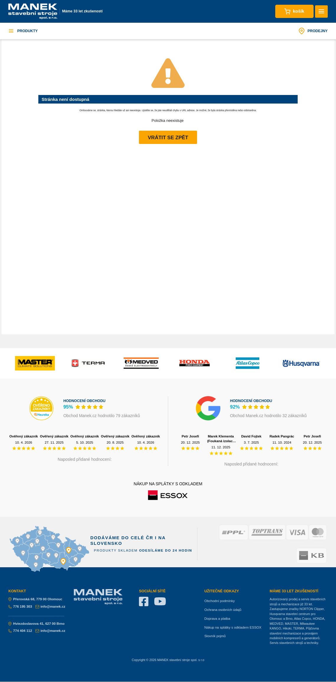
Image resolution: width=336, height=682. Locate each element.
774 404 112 (20, 630)
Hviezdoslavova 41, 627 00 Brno (36, 623)
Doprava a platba (217, 618)
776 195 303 (20, 606)
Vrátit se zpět (168, 137)
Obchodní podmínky (219, 601)
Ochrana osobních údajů (222, 609)
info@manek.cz (50, 606)
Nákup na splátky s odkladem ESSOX (232, 627)
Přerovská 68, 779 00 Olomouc (35, 599)
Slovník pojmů (215, 636)
